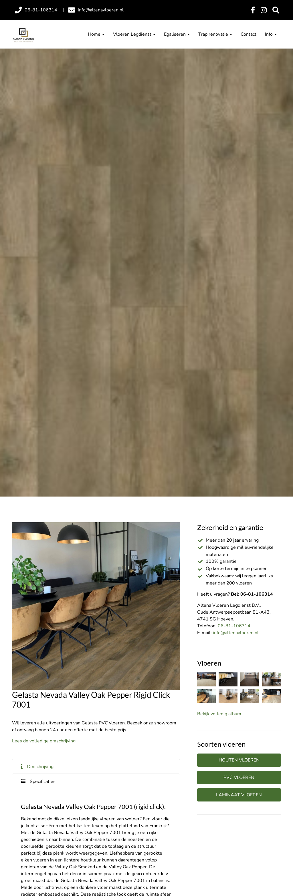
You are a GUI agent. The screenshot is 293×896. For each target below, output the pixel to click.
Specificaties (43, 781)
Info (271, 34)
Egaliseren (177, 34)
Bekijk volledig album (219, 714)
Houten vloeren (239, 760)
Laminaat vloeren (239, 795)
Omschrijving (40, 767)
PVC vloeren (238, 777)
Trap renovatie (215, 34)
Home (96, 34)
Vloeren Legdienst (134, 34)
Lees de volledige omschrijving (44, 741)
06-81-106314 (234, 626)
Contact (248, 34)
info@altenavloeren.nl (236, 633)
